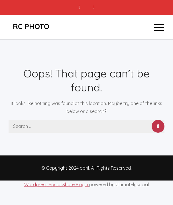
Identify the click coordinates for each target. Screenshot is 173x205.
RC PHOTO (31, 26)
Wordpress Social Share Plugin (56, 184)
